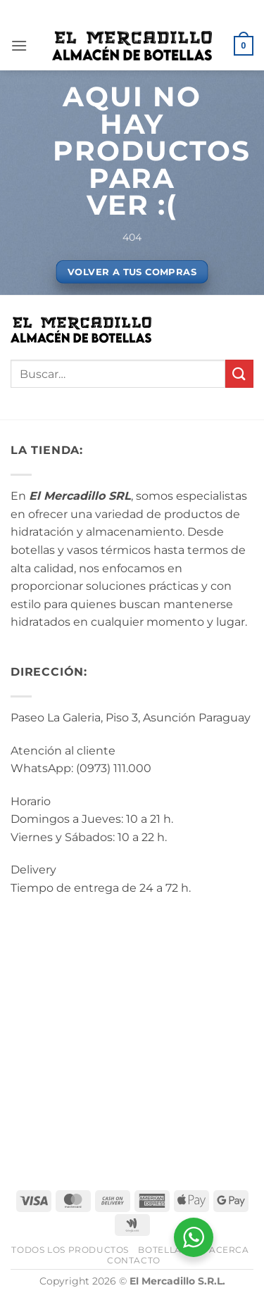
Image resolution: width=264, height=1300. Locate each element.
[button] (19, 45)
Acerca (229, 1249)
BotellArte (168, 1249)
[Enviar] (239, 373)
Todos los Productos (70, 1249)
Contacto (134, 1260)
